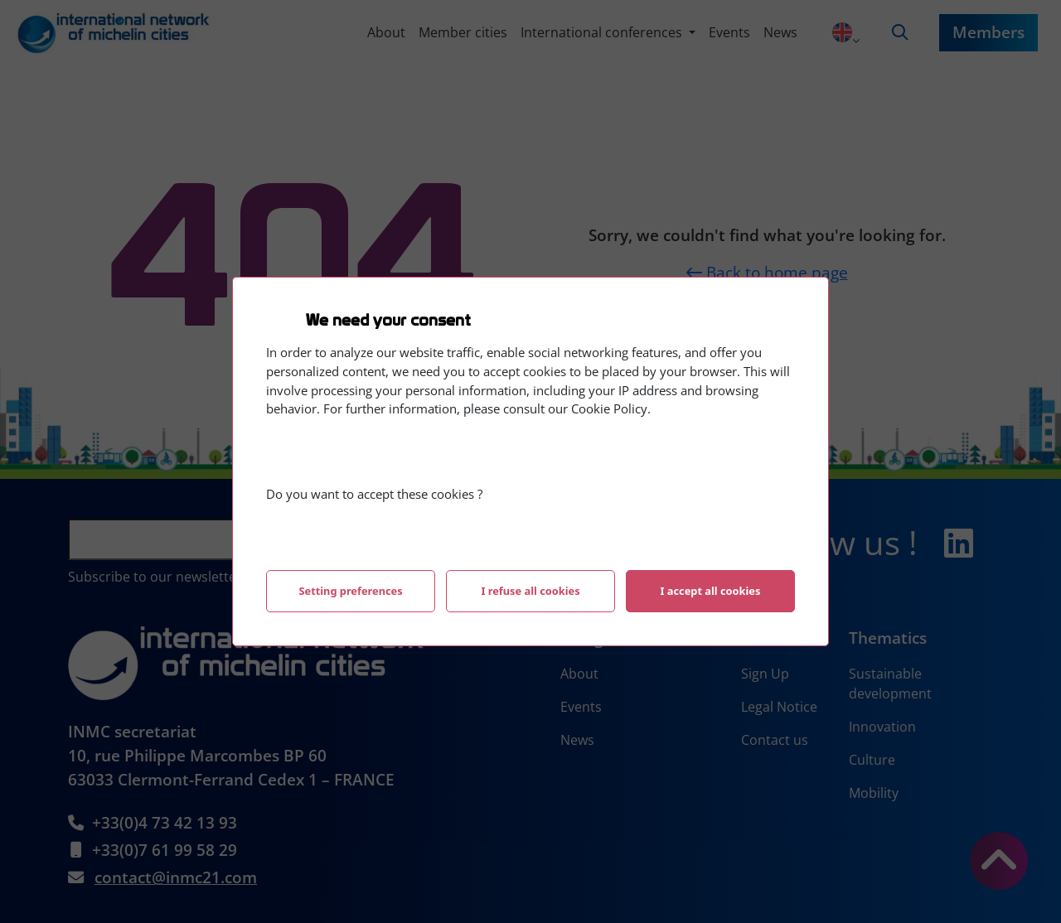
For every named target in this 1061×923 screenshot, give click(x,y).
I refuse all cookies (530, 590)
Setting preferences (350, 590)
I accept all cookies (711, 590)
